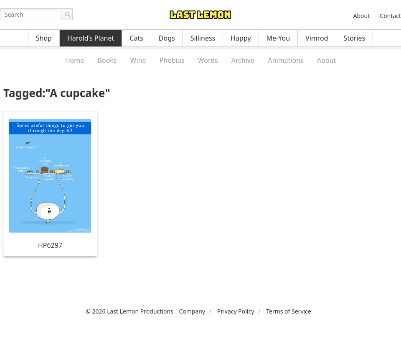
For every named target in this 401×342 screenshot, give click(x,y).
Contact (390, 16)
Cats (136, 38)
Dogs (167, 38)
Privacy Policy (235, 311)
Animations (285, 60)
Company (192, 311)
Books (107, 60)
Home (74, 60)
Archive (242, 60)
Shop (44, 38)
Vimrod (316, 38)
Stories (354, 38)
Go (67, 14)
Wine (138, 60)
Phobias (172, 60)
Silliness (203, 38)
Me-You (278, 38)
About (361, 16)
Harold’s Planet (90, 38)
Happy (241, 38)
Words (208, 60)
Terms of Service (288, 311)
